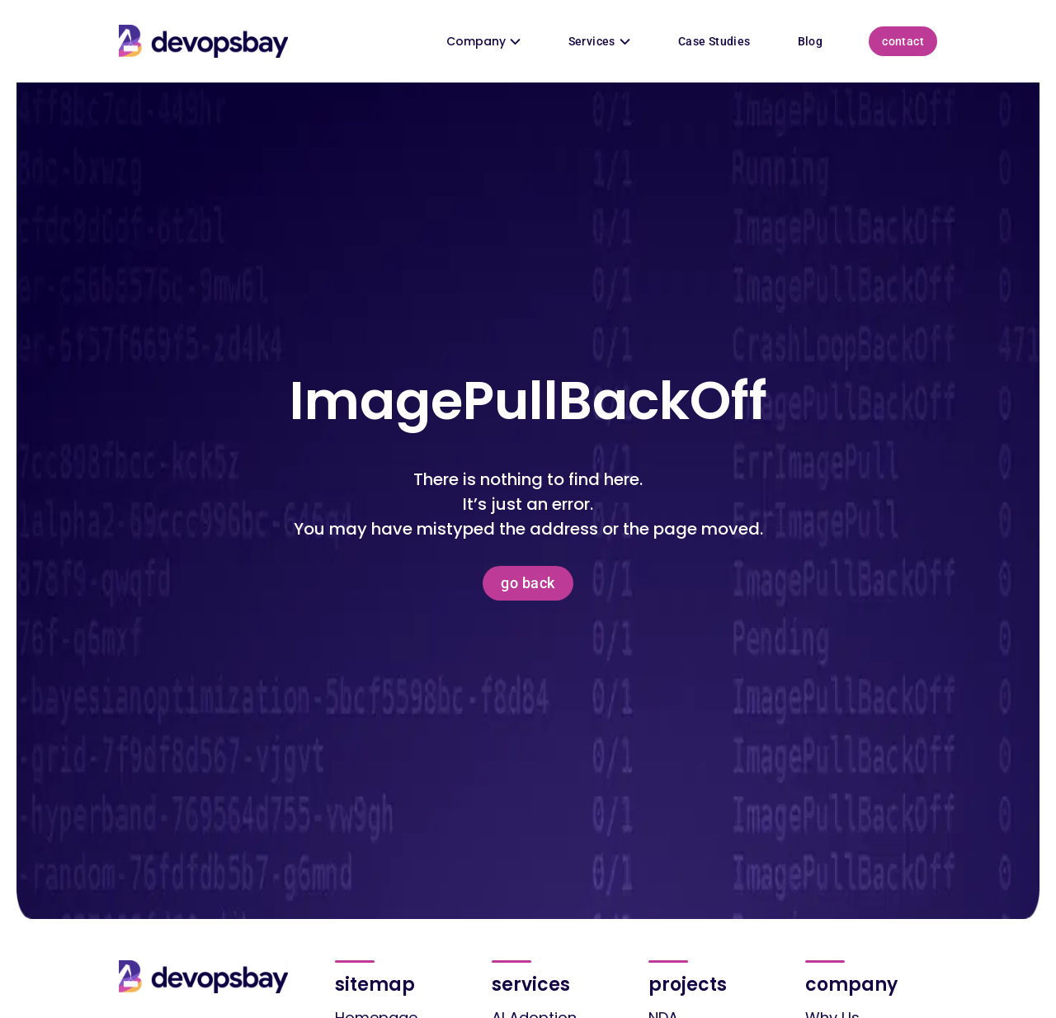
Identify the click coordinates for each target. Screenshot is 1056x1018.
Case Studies (714, 41)
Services (599, 41)
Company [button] (483, 41)
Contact (903, 41)
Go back (527, 582)
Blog (810, 41)
